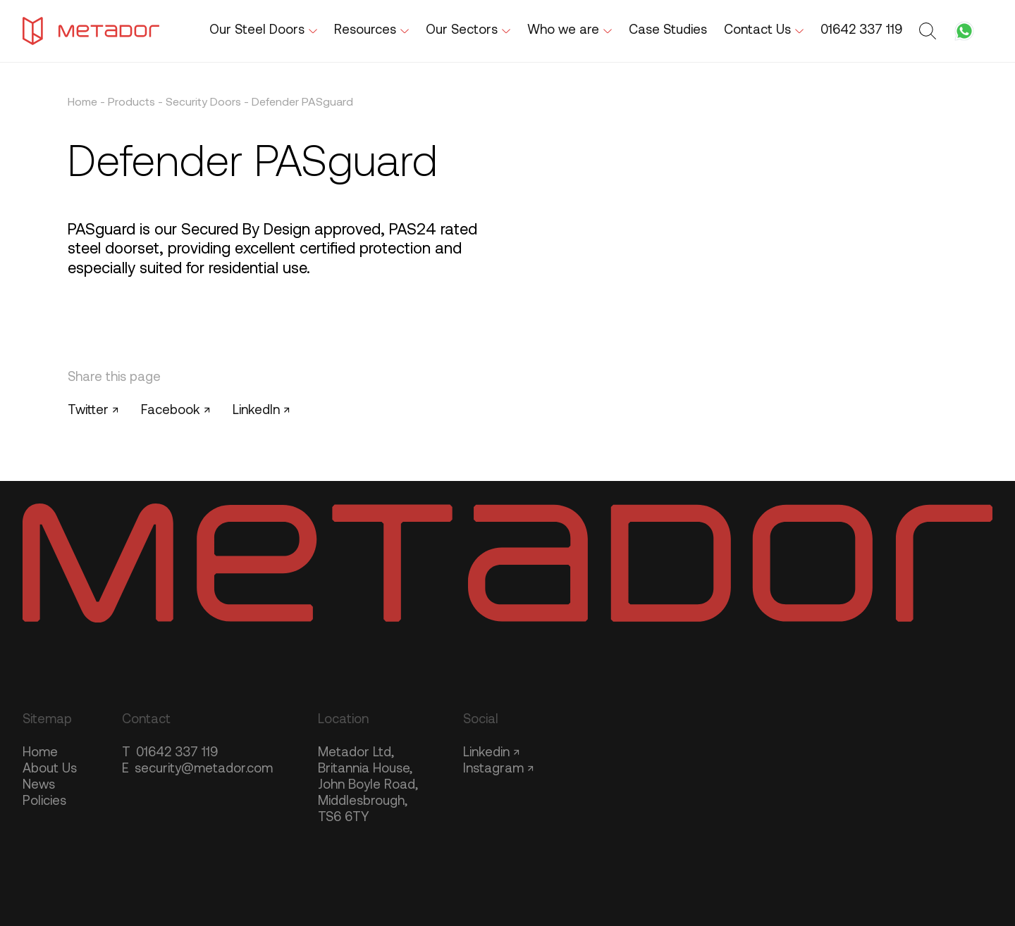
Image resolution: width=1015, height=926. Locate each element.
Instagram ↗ (498, 769)
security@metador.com (197, 769)
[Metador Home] (91, 31)
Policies (44, 801)
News (39, 785)
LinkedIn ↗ (261, 411)
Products (131, 102)
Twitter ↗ (93, 411)
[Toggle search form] (929, 31)
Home (82, 102)
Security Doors (203, 102)
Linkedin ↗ (491, 753)
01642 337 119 (170, 753)
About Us (50, 769)
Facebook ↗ (175, 411)
